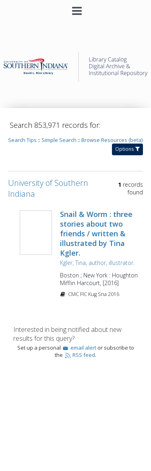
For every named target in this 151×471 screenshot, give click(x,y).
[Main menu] (76, 7)
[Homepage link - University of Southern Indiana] (75, 79)
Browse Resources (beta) (112, 140)
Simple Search (59, 140)
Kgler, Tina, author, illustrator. (97, 263)
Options (127, 149)
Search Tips (22, 140)
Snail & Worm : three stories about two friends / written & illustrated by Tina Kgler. (96, 233)
